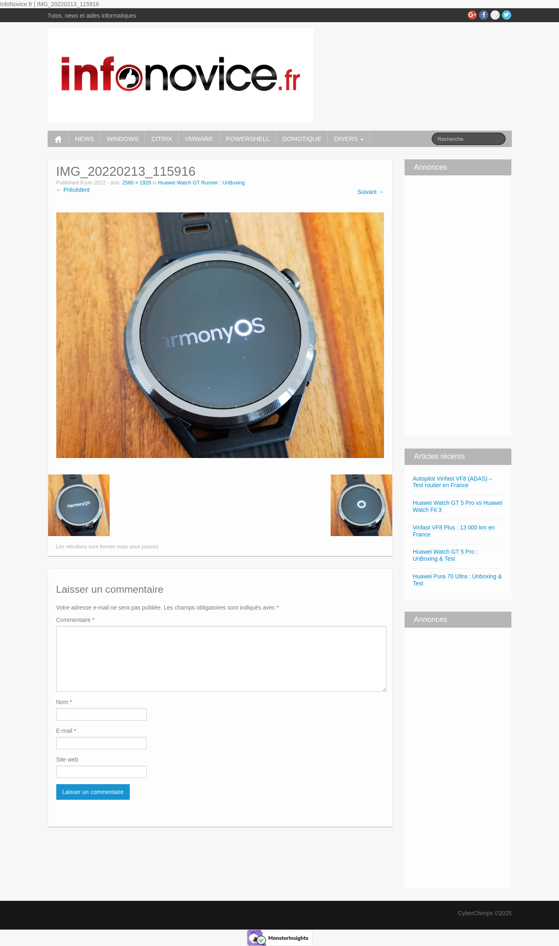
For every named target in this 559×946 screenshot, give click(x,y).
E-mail (66, 730)
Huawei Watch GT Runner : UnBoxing (201, 183)
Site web (67, 759)
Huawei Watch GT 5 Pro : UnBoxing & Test (445, 555)
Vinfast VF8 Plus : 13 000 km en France (454, 531)
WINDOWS (123, 138)
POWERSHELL (248, 138)
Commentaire (75, 620)
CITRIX (161, 138)
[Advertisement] (429, 305)
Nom (64, 702)
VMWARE (199, 138)
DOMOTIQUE (302, 138)
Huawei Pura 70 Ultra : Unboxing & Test (457, 580)
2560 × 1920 (136, 183)
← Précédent (73, 189)
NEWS (84, 138)
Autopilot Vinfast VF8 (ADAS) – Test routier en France (452, 482)
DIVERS (348, 138)
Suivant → (370, 192)
